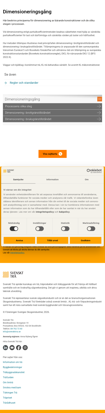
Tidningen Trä (10, 392)
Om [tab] (87, 179)
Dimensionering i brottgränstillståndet (53, 113)
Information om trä (12, 362)
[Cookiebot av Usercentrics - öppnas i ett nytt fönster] (89, 171)
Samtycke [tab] (18, 179)
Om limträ (8, 382)
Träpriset (7, 397)
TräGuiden (8, 377)
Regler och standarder (24, 82)
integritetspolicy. (17, 252)
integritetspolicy (44, 211)
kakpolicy (64, 211)
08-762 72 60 (16, 329)
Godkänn (85, 240)
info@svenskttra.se (12, 331)
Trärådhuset (9, 402)
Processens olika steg (53, 106)
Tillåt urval (52, 240)
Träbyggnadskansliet (13, 372)
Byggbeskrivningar (12, 367)
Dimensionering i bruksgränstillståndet (53, 119)
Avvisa (19, 240)
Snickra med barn (12, 387)
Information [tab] (52, 179)
